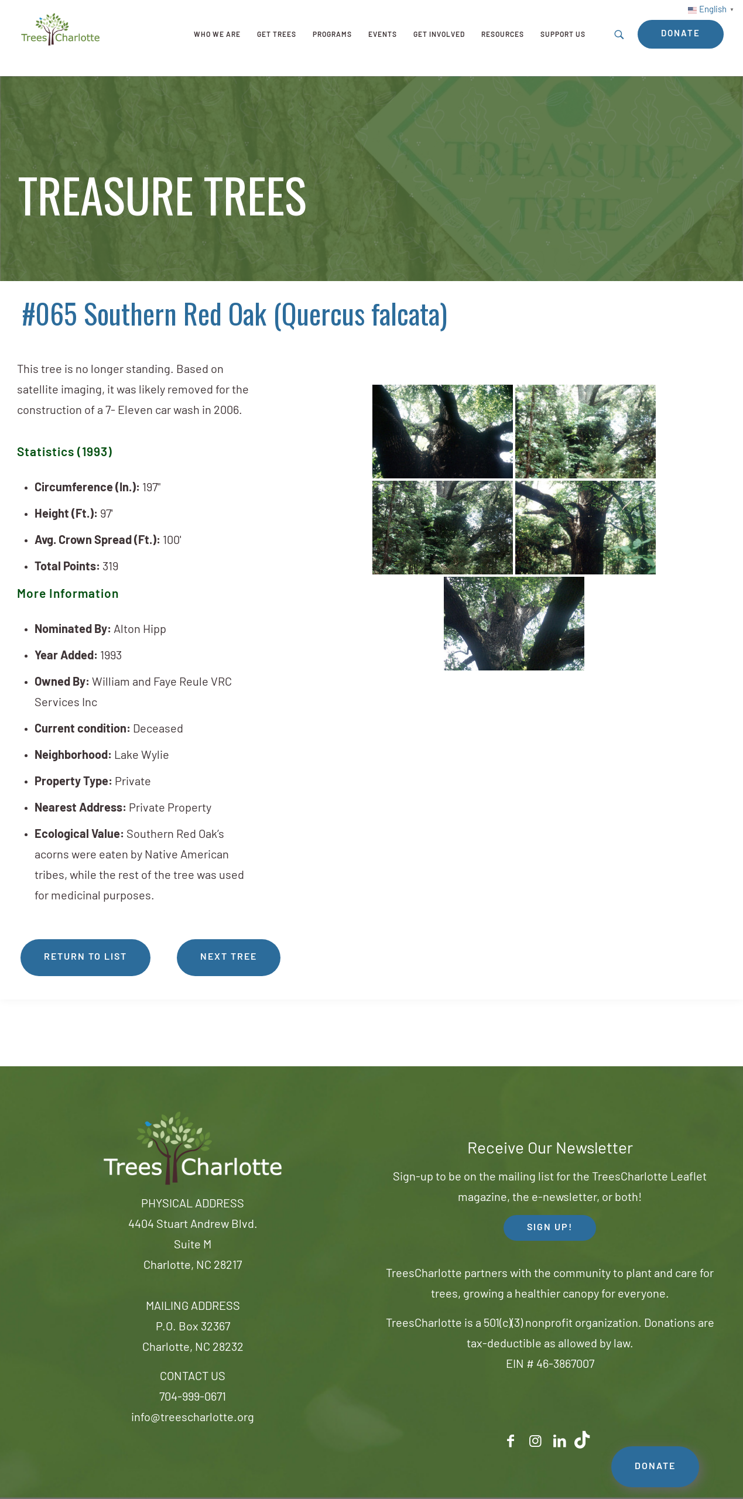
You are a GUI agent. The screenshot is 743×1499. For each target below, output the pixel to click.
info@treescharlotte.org (192, 1418)
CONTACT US (192, 1377)
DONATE (655, 1466)
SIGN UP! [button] (550, 1228)
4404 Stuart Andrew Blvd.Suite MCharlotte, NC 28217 (193, 1245)
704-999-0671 (192, 1398)
